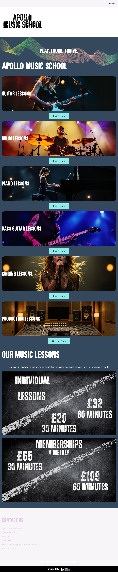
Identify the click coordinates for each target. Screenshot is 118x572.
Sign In (111, 3)
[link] (59, 373)
